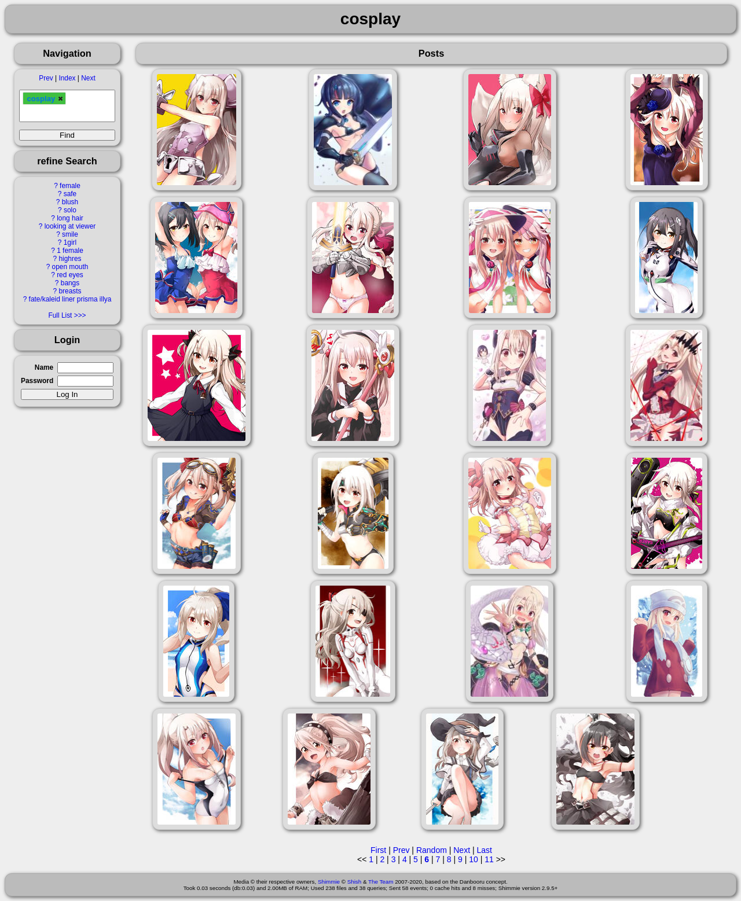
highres (69, 259)
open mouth (70, 267)
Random (431, 850)
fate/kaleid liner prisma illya (70, 299)
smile (70, 234)
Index (66, 78)
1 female (70, 251)
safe (70, 194)
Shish (354, 881)
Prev (46, 78)
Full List (60, 315)
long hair (70, 218)
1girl (70, 242)
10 (473, 859)
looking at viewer (70, 226)
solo (70, 210)
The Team (380, 881)
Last (483, 850)
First (378, 850)
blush (70, 202)
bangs (70, 283)
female (70, 186)
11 (489, 859)
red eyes (70, 275)
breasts (69, 291)
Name (44, 367)
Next (88, 78)
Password (37, 381)
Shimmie (329, 881)
